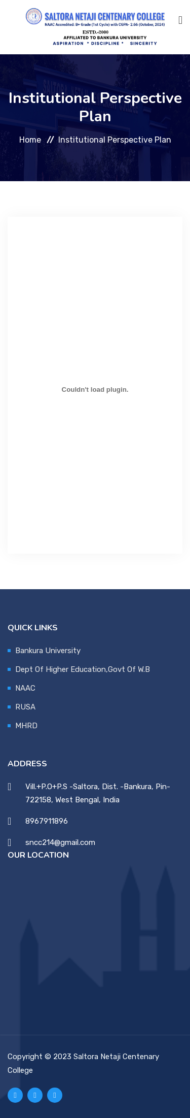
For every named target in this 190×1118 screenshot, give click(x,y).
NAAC (25, 688)
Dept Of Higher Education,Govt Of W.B (82, 669)
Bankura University (48, 650)
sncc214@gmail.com (60, 842)
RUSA (25, 707)
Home (30, 139)
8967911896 (46, 821)
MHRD (26, 725)
